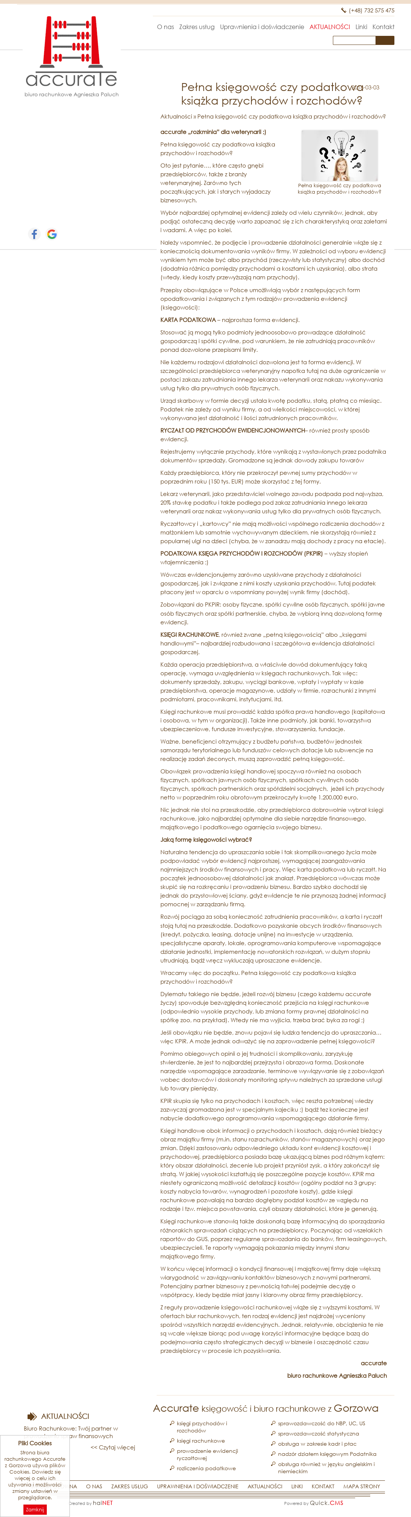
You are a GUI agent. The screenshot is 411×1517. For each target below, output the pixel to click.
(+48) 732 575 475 (371, 10)
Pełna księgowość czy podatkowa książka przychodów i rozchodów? (291, 116)
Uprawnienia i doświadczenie (262, 27)
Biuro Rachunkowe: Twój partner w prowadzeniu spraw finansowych (71, 1432)
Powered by (313, 1502)
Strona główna (144, 26)
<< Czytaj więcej (113, 1447)
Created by (90, 1502)
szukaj (386, 40)
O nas (165, 27)
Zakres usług (197, 27)
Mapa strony (361, 1486)
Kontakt (383, 27)
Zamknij (35, 1509)
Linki (361, 27)
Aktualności (329, 27)
